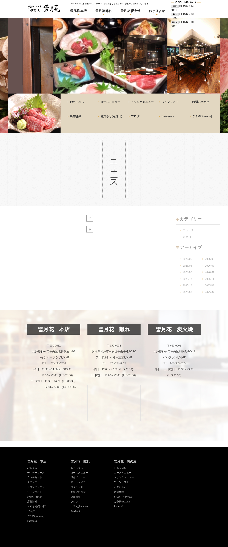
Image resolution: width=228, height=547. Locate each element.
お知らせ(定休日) (111, 116)
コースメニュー (110, 101)
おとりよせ (157, 11)
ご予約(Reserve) (202, 116)
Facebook (32, 521)
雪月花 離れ (103, 11)
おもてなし (77, 101)
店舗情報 (32, 501)
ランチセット (34, 477)
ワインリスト (169, 101)
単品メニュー (34, 482)
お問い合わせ (200, 101)
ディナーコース (36, 472)
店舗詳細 (75, 116)
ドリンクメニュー (142, 101)
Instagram (167, 116)
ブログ (135, 116)
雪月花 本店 (78, 11)
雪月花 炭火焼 (130, 11)
